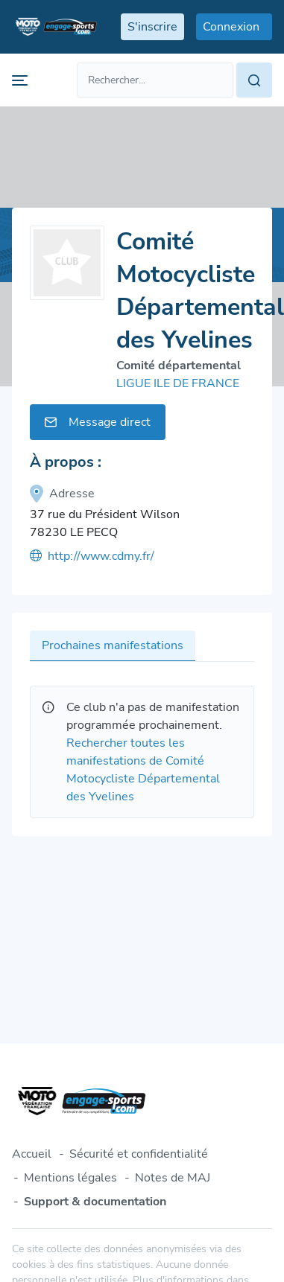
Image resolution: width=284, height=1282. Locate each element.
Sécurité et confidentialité (138, 1154)
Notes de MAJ (172, 1178)
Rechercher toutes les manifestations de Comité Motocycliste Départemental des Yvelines (143, 770)
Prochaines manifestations (112, 645)
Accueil (31, 1154)
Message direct (98, 422)
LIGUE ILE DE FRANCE (177, 383)
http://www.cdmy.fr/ (92, 556)
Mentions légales (70, 1178)
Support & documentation (95, 1201)
